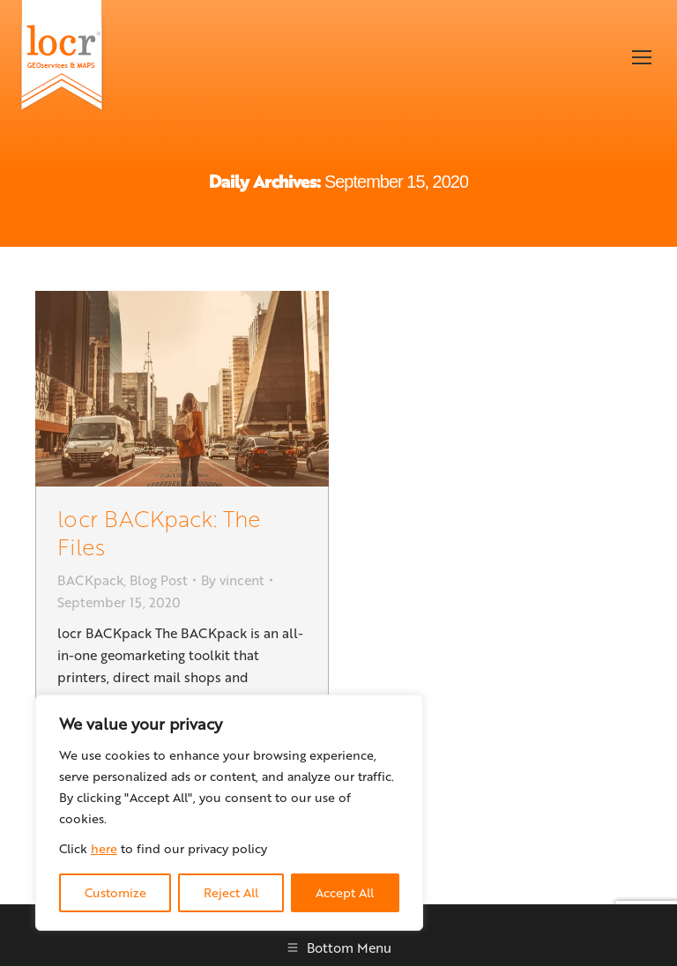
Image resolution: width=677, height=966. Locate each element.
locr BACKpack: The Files (159, 531)
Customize (115, 892)
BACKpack (90, 580)
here (104, 848)
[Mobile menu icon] (641, 57)
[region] (229, 813)
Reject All (231, 892)
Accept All (345, 892)
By (232, 580)
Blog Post (159, 580)
